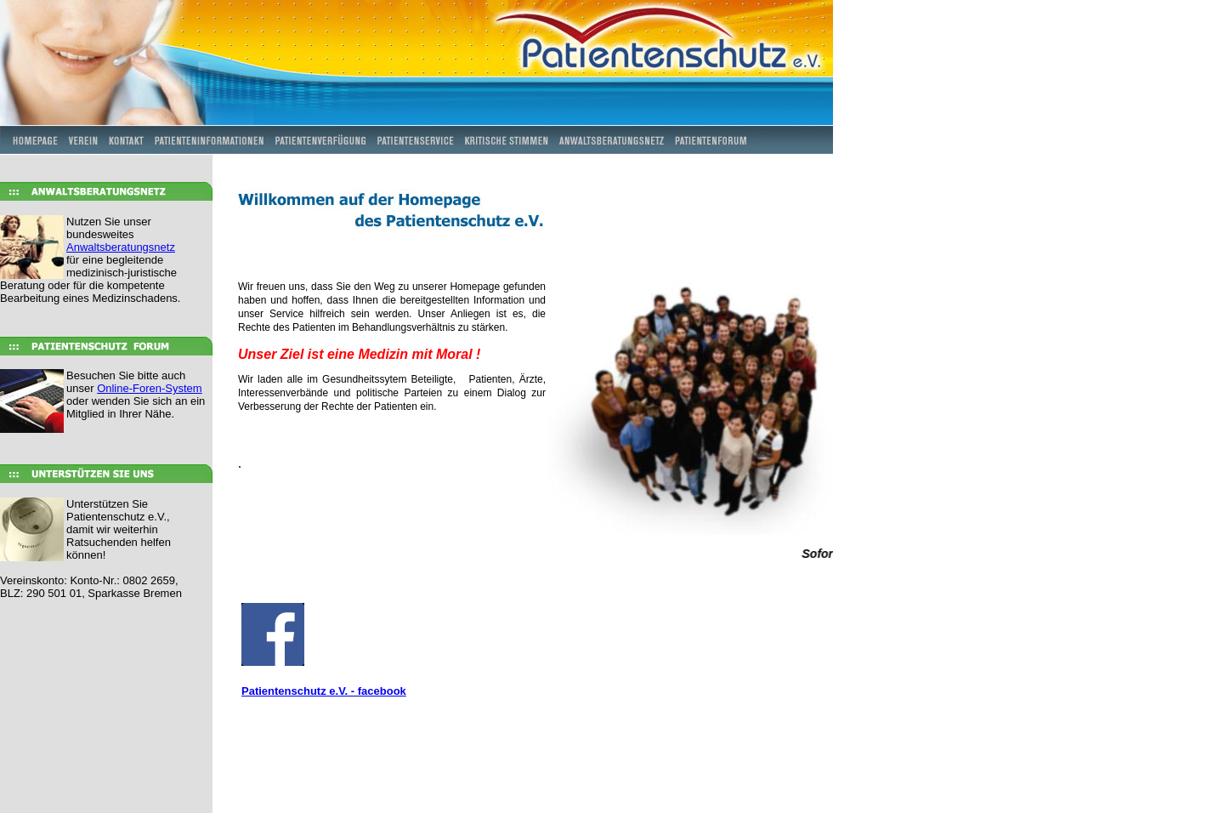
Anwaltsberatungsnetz (120, 247)
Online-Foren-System (149, 388)
